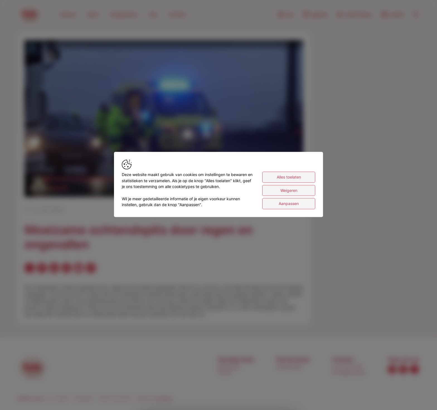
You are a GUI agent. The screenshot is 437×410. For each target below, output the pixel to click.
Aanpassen (289, 203)
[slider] (57, 188)
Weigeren (288, 190)
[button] (165, 119)
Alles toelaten (289, 177)
